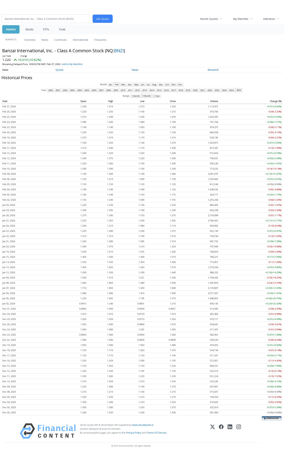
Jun (142, 84)
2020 (195, 90)
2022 (210, 90)
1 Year (156, 95)
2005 (87, 90)
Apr (130, 84)
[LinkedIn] (230, 431)
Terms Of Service (156, 432)
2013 (144, 90)
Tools (62, 29)
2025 (231, 90)
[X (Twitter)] (212, 431)
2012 (137, 90)
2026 (239, 90)
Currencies (60, 40)
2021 (202, 90)
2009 (116, 90)
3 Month (146, 95)
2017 (173, 90)
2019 (188, 90)
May (136, 84)
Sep (160, 84)
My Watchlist (240, 19)
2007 (101, 90)
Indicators (269, 19)
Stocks (29, 29)
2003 (72, 90)
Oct (167, 84)
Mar (123, 84)
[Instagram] (238, 431)
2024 (224, 90)
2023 (217, 90)
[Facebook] (221, 431)
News (44, 40)
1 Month (136, 95)
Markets (11, 29)
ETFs (46, 29)
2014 (152, 90)
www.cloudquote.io (143, 425)
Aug (154, 84)
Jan (110, 84)
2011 (130, 90)
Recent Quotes (209, 19)
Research (213, 70)
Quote (59, 70)
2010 (123, 90)
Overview (29, 40)
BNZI (119, 50)
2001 (58, 90)
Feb (117, 84)
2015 (159, 90)
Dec (180, 84)
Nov (173, 84)
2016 (166, 90)
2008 (108, 90)
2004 (79, 90)
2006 (94, 90)
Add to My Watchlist (72, 64)
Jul (148, 84)
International (80, 40)
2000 (50, 90)
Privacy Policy (133, 432)
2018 (181, 90)
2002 (65, 90)
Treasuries (100, 40)
